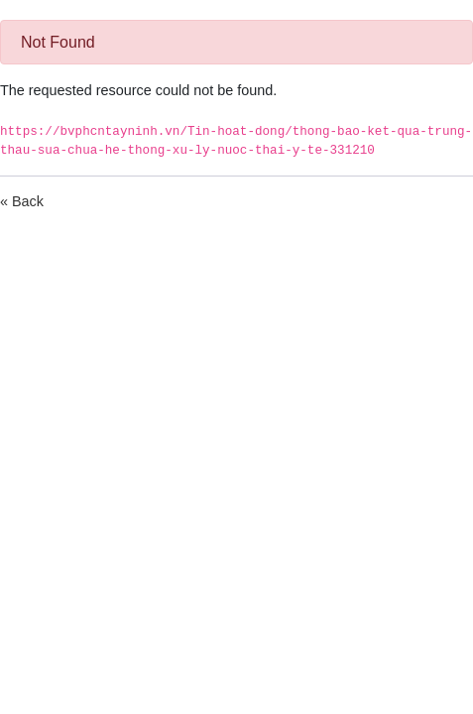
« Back (22, 201)
